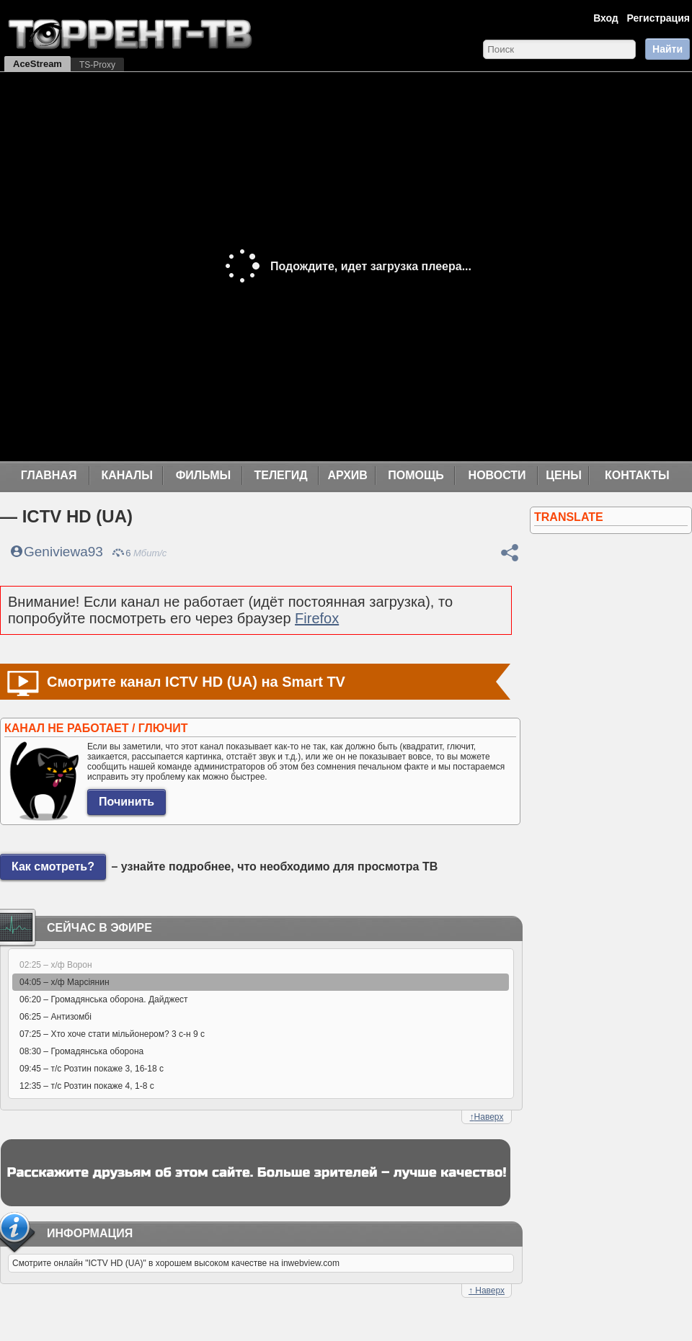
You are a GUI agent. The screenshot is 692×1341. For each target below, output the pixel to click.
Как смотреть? (53, 866)
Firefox (317, 618)
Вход (605, 18)
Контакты (637, 475)
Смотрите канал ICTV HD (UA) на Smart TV (196, 682)
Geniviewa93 (63, 551)
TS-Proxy (97, 65)
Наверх (487, 1117)
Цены (564, 475)
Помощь (416, 475)
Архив (348, 475)
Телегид (280, 475)
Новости (497, 475)
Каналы (127, 475)
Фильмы (203, 475)
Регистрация (658, 18)
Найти (667, 49)
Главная (49, 475)
